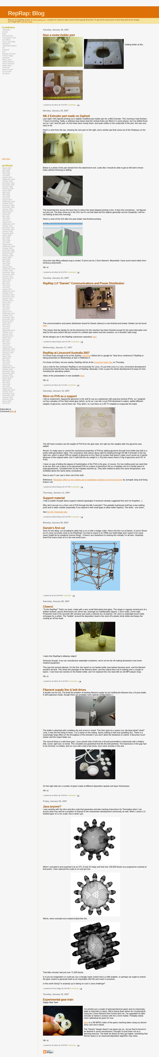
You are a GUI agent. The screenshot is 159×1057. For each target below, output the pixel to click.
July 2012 (6, 328)
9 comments (75, 487)
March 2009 (6, 258)
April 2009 (6, 259)
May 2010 (6, 284)
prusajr (5, 32)
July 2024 (6, 364)
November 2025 (8, 394)
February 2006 (7, 189)
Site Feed (6, 159)
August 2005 (7, 177)
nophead (5, 58)
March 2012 (6, 323)
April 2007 (6, 215)
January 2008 (7, 231)
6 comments (66, 595)
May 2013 (6, 341)
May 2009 (6, 261)
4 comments (71, 272)
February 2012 (7, 321)
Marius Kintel (7, 70)
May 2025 (6, 382)
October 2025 (7, 392)
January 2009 (7, 254)
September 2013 (8, 349)
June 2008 (6, 241)
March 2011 (6, 302)
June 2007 (6, 218)
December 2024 (8, 373)
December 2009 (8, 274)
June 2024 (6, 362)
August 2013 (7, 347)
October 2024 (7, 369)
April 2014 (6, 355)
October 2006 (7, 203)
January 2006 (7, 187)
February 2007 (7, 211)
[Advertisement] (9, 116)
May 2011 (6, 306)
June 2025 (6, 384)
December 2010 (8, 297)
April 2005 (6, 170)
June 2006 (6, 196)
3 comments (75, 342)
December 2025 (8, 396)
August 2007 (7, 222)
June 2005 (6, 174)
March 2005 (6, 168)
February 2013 (7, 336)
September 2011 (8, 314)
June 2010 (6, 286)
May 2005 (6, 172)
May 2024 (6, 360)
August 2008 (7, 245)
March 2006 (6, 190)
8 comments (74, 988)
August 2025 (7, 388)
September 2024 (8, 368)
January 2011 (7, 299)
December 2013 (8, 351)
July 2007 (6, 220)
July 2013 (6, 345)
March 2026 (6, 401)
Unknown (6, 68)
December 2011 (8, 319)
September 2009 (8, 269)
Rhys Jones (7, 60)
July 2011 (6, 310)
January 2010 (7, 276)
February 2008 (7, 233)
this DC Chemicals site (57, 512)
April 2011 (6, 304)
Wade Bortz (7, 66)
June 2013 (6, 343)
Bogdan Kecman (9, 54)
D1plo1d (5, 50)
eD (3, 48)
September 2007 (8, 224)
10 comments (73, 681)
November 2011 (8, 317)
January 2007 (7, 209)
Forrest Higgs (7, 56)
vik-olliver (6, 74)
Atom (13, 411)
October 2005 (7, 181)
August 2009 (7, 267)
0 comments (71, 385)
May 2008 (6, 239)
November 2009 (8, 272)
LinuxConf (86, 356)
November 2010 (8, 295)
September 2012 (8, 330)
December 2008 (8, 252)
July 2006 (6, 198)
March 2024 (6, 356)
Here (86, 1022)
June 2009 (6, 263)
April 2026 (6, 403)
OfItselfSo (6, 30)
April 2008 (6, 237)
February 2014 (7, 353)
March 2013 (6, 338)
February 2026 (7, 399)
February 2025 (7, 377)
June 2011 (6, 308)
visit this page (26, 22)
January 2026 (7, 397)
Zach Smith (6, 72)
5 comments (71, 105)
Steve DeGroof (8, 64)
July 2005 (6, 176)
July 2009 (6, 265)
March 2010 (6, 280)
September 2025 (8, 390)
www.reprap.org (39, 20)
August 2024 (7, 366)
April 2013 (6, 340)
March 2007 (6, 213)
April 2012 (6, 325)
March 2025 (6, 379)
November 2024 (8, 371)
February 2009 (7, 256)
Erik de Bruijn (7, 36)
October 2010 (7, 293)
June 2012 (6, 327)
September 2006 (8, 202)
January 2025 (7, 375)
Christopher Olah (9, 38)
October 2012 (7, 332)
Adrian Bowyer (8, 62)
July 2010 (6, 287)
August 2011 (7, 312)
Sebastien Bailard (9, 46)
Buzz (4, 34)
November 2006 (8, 205)
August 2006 (7, 200)
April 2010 (6, 282)
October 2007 (7, 226)
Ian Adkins (6, 40)
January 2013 (7, 334)
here (45, 326)
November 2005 (8, 183)
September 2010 (8, 291)
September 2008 (8, 246)
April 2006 (6, 192)
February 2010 (7, 278)
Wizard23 (6, 44)
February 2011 (7, 300)
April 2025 (6, 381)
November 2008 (8, 250)
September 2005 (8, 179)
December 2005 (8, 185)
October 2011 (7, 315)
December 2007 (8, 230)
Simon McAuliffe (8, 42)
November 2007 (8, 228)
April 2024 (6, 358)
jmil (3, 52)
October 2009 (7, 271)
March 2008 (6, 235)
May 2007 (6, 217)
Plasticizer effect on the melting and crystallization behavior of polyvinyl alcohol (87, 480)
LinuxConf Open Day (103, 362)
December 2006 (8, 207)
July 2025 (6, 386)
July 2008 (6, 243)
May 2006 (6, 194)
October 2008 (7, 248)
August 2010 (7, 289)
